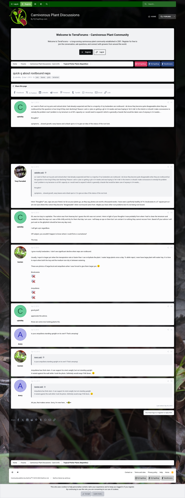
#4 (171, 248)
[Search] (46, 4)
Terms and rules (140, 472)
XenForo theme (57, 478)
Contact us (128, 472)
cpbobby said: (39, 173)
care (37, 77)
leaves (43, 77)
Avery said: (38, 357)
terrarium (56, 77)
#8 (171, 381)
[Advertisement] (88, 145)
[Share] (168, 102)
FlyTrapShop (141, 64)
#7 (171, 352)
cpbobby (18, 77)
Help (161, 472)
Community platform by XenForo (30, 478)
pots (48, 77)
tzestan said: (38, 387)
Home (153, 17)
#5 (171, 306)
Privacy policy (152, 472)
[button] (41, 4)
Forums (167, 17)
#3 (171, 213)
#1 (171, 102)
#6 (171, 330)
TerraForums (168, 64)
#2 (171, 167)
